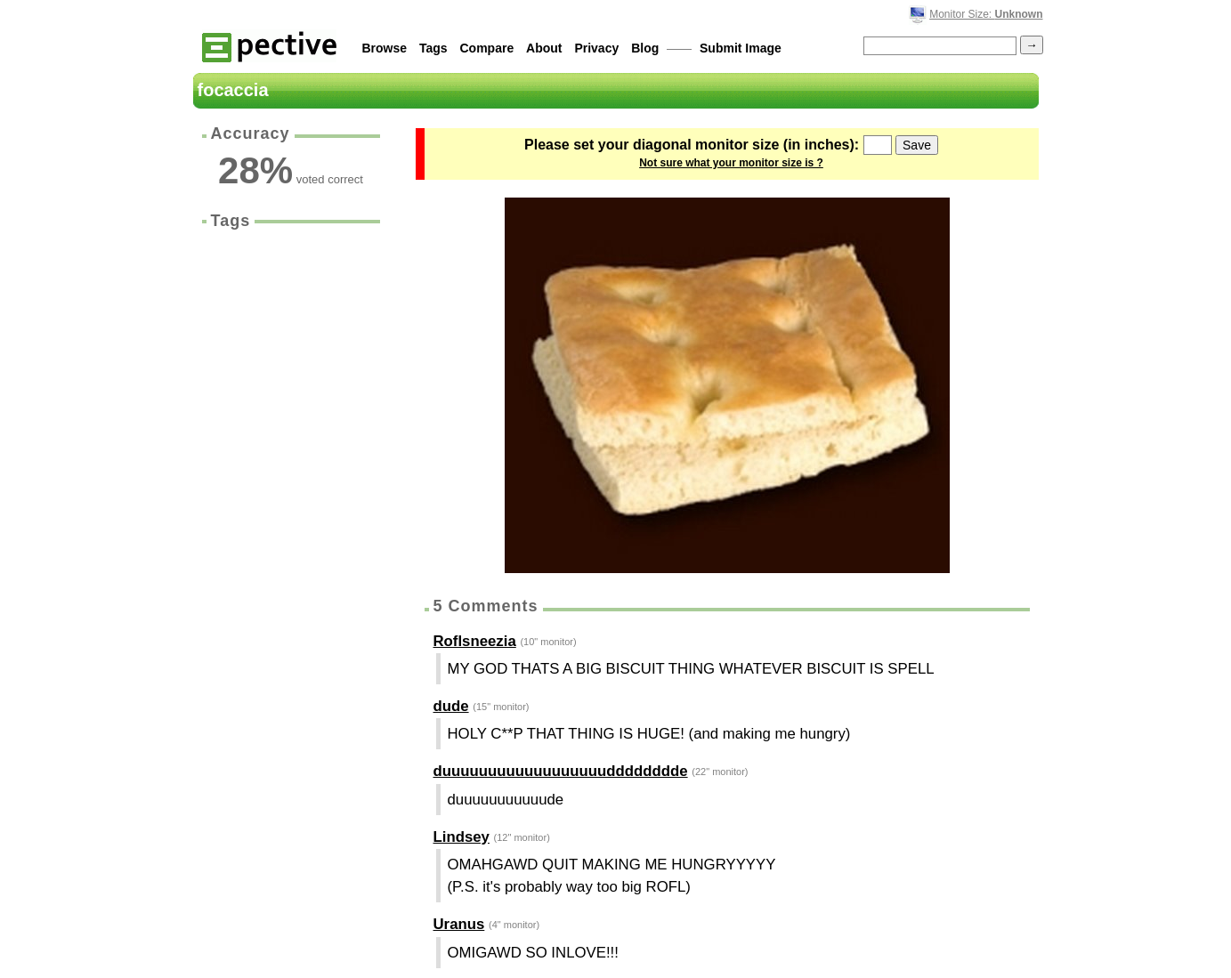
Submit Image (741, 48)
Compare (487, 48)
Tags (433, 48)
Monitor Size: (985, 14)
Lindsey (461, 836)
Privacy (596, 48)
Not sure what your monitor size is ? (731, 163)
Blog (645, 48)
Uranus (459, 924)
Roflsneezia (474, 641)
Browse (385, 48)
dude (451, 706)
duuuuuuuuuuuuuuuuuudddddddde (560, 771)
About (544, 48)
